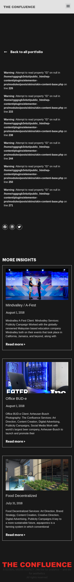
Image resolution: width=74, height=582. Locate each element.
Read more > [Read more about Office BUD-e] (15, 441)
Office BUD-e (16, 399)
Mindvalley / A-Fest (21, 305)
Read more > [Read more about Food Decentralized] (15, 534)
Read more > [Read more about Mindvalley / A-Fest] (15, 344)
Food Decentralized (21, 496)
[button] (68, 6)
